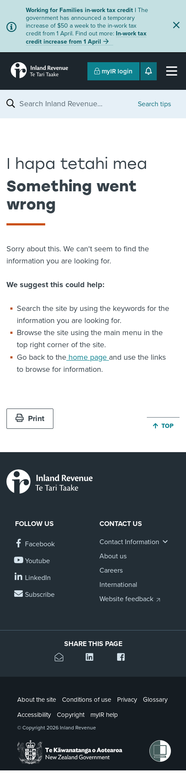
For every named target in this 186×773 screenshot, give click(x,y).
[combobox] (74, 103)
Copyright (70, 715)
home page (87, 357)
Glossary (155, 699)
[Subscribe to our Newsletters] (35, 594)
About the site (36, 699)
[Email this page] (62, 658)
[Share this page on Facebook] (124, 658)
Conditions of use (86, 699)
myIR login (113, 71)
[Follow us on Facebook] (35, 544)
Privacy (127, 699)
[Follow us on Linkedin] (33, 578)
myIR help (104, 715)
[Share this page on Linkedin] (93, 658)
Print (30, 418)
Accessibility (34, 715)
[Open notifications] (148, 71)
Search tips (154, 104)
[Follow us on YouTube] (32, 561)
